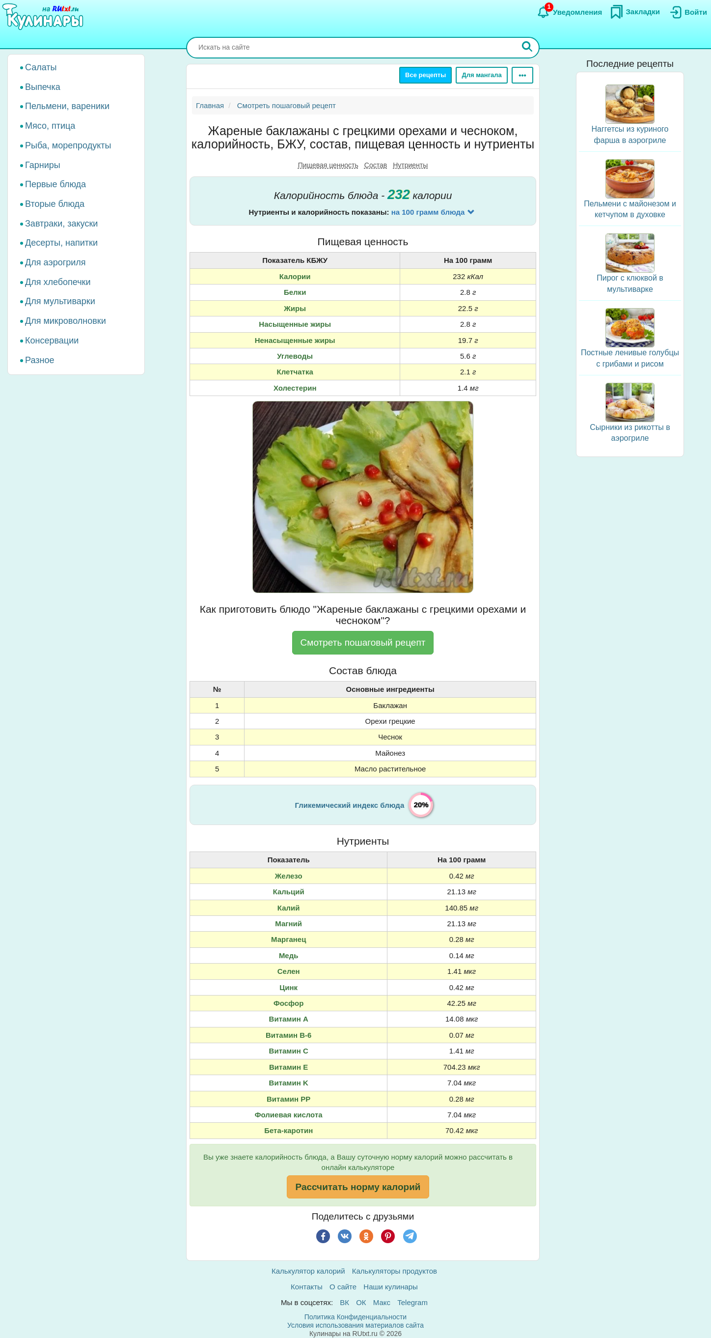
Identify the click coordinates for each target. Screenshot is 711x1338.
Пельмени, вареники (67, 106)
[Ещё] (522, 75)
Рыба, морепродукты (68, 145)
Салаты (41, 67)
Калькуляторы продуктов (394, 1271)
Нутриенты (410, 165)
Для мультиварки (60, 301)
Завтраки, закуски (61, 223)
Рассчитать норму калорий (357, 1187)
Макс (381, 1302)
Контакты (307, 1286)
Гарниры (42, 165)
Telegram (412, 1302)
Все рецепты (425, 75)
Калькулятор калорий (308, 1271)
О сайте (342, 1286)
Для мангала (481, 75)
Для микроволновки (65, 321)
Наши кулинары (390, 1286)
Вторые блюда (54, 204)
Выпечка (42, 87)
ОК (361, 1302)
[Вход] (687, 12)
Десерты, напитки (61, 243)
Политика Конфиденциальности (355, 1317)
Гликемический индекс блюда (350, 805)
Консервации (52, 340)
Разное (39, 360)
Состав (375, 165)
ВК (344, 1302)
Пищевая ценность (328, 165)
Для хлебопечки (58, 282)
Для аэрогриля (55, 262)
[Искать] (527, 48)
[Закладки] (634, 11)
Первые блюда (55, 184)
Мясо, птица (50, 126)
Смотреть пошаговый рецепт (363, 642)
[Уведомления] (569, 12)
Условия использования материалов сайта (355, 1325)
